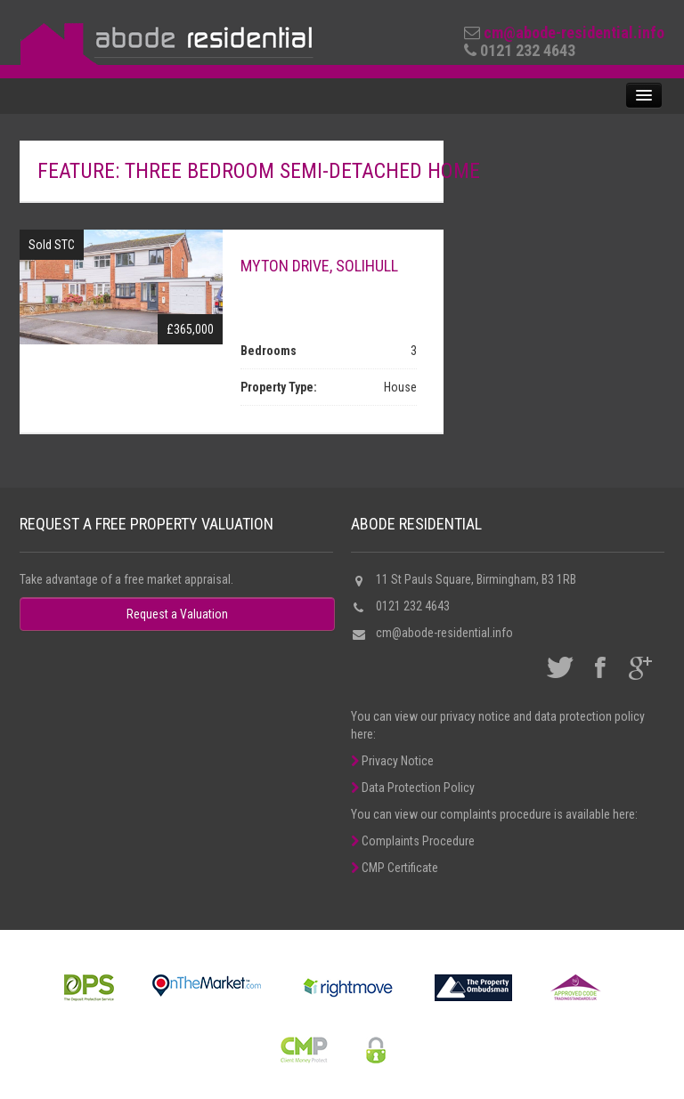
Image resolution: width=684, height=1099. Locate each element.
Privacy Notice (392, 761)
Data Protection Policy (413, 787)
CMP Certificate (394, 868)
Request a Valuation (177, 614)
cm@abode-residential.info (574, 32)
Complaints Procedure (413, 841)
